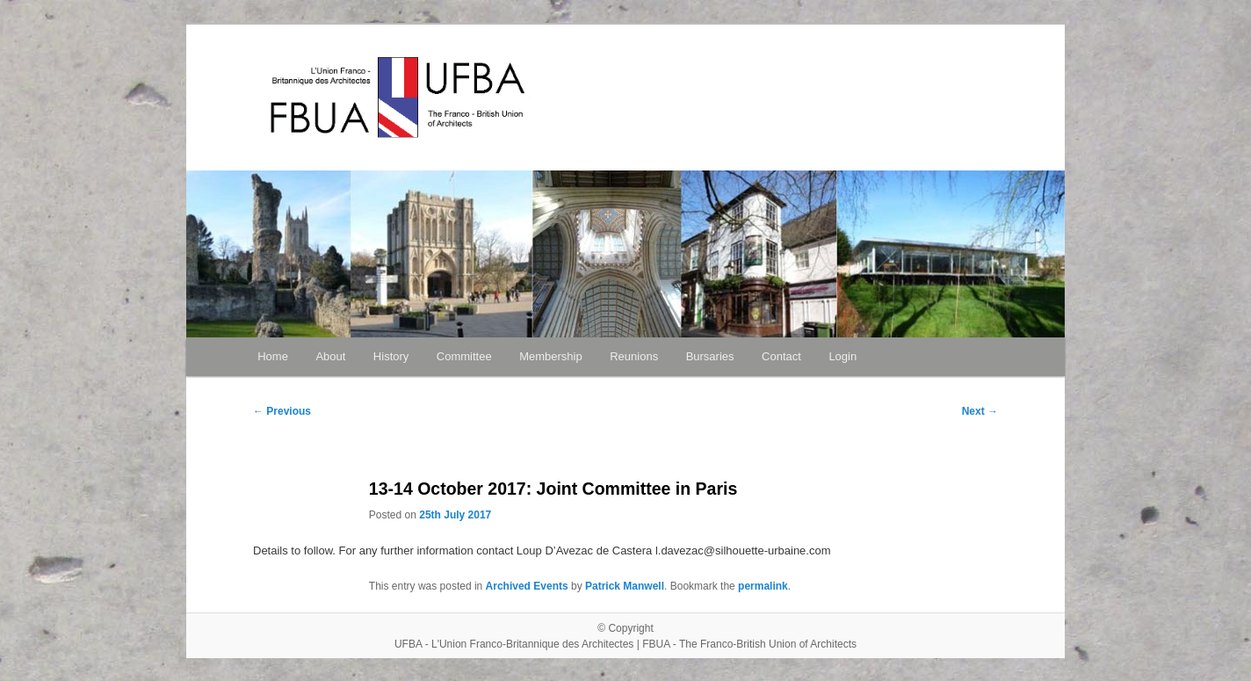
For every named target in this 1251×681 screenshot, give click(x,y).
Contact (781, 356)
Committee (464, 356)
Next (980, 411)
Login (842, 356)
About (330, 356)
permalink (763, 586)
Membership (550, 356)
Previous (282, 411)
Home (272, 356)
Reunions (634, 356)
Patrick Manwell (624, 586)
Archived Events (527, 586)
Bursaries (710, 356)
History (391, 356)
